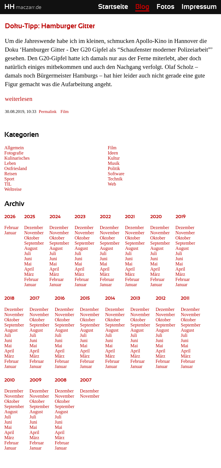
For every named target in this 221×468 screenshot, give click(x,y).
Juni (28, 258)
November (34, 232)
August (30, 248)
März (29, 274)
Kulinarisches (17, 158)
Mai (28, 263)
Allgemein (14, 147)
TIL (8, 184)
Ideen (113, 152)
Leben (10, 163)
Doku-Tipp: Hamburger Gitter (50, 26)
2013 (135, 298)
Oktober (31, 237)
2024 (55, 216)
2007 (86, 380)
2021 (130, 216)
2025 (29, 216)
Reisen (10, 173)
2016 (60, 298)
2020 (156, 216)
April (29, 269)
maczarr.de (22, 7)
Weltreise (13, 189)
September (34, 243)
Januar (10, 232)
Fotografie (14, 152)
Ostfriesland (15, 168)
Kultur (114, 158)
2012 (160, 298)
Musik (113, 163)
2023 (80, 216)
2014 (110, 298)
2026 (10, 216)
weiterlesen (19, 98)
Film (64, 111)
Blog (142, 6)
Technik (115, 178)
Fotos (165, 6)
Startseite (113, 6)
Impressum (199, 6)
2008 (60, 380)
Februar (11, 227)
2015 (85, 298)
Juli (27, 253)
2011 (185, 298)
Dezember (33, 227)
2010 (9, 380)
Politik (114, 168)
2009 (35, 380)
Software (116, 173)
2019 (181, 216)
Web (112, 184)
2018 (9, 298)
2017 (34, 298)
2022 (105, 216)
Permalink (48, 111)
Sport (9, 178)
